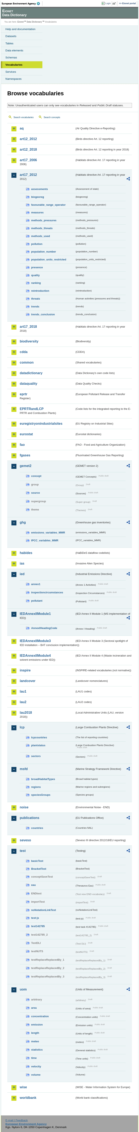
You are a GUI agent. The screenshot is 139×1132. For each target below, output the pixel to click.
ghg (23, 522)
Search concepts (52, 117)
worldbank (28, 1097)
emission (37, 1024)
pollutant (36, 600)
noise (24, 807)
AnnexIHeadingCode (44, 628)
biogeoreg (37, 196)
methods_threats (42, 228)
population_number (43, 251)
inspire (25, 670)
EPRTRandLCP (32, 409)
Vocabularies (13, 64)
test (23, 851)
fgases (25, 455)
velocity (36, 1066)
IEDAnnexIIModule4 (35, 655)
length (35, 1032)
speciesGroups (40, 794)
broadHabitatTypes (43, 779)
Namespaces (13, 78)
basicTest (37, 860)
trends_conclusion (43, 314)
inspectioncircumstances (47, 592)
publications (29, 818)
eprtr (23, 394)
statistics (37, 1049)
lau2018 (26, 712)
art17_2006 (28, 160)
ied (22, 574)
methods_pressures (44, 220)
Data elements (14, 50)
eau (33, 884)
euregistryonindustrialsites (41, 423)
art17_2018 (28, 326)
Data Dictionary (34, 22)
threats (35, 298)
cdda (23, 352)
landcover (28, 681)
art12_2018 (28, 149)
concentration (40, 1016)
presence (37, 267)
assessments (39, 189)
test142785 (38, 926)
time (34, 1057)
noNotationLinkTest (43, 910)
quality (35, 275)
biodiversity (29, 341)
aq (22, 128)
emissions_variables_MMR (48, 532)
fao (22, 444)
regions (36, 787)
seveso (25, 840)
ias (22, 563)
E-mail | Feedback (16, 1120)
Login (108, 3)
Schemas (11, 57)
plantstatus (38, 745)
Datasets (10, 36)
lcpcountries (39, 737)
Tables (9, 43)
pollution (36, 244)
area (34, 1007)
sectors (36, 756)
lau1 (23, 691)
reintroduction (40, 290)
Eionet (20, 22)
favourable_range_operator (48, 204)
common (27, 362)
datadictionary (31, 373)
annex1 (35, 584)
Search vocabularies (24, 117)
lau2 (23, 702)
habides (26, 553)
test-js (35, 917)
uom (23, 989)
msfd (24, 769)
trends (35, 306)
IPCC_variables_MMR (44, 540)
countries (37, 828)
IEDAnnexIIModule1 (35, 614)
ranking (36, 282)
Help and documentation (20, 29)
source (35, 492)
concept (36, 476)
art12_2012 (28, 139)
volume (36, 1074)
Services (10, 71)
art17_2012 (28, 175)
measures (37, 212)
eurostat (26, 434)
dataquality (28, 383)
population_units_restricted (48, 259)
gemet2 (25, 466)
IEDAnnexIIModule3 (35, 641)
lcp (22, 727)
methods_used (40, 236)
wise (23, 1087)
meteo (35, 1041)
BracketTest (38, 868)
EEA (22, 3)
